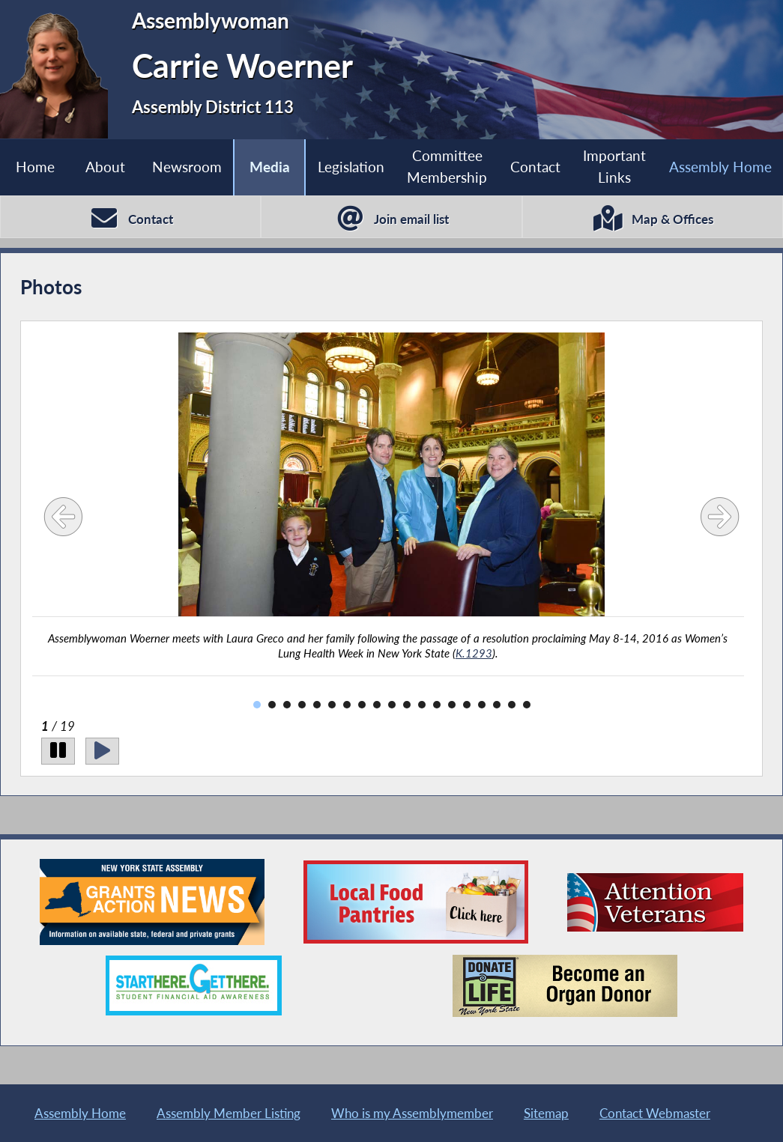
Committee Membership (447, 166)
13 (437, 704)
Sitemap (546, 1113)
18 (512, 704)
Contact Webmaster (654, 1113)
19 (526, 704)
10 (392, 704)
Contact (535, 166)
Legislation (351, 166)
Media (270, 166)
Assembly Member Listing (228, 1113)
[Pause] (58, 751)
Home (35, 166)
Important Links (614, 166)
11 (407, 704)
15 (467, 704)
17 (497, 704)
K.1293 (474, 653)
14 (452, 704)
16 (482, 704)
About (105, 166)
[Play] (102, 751)
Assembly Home (720, 166)
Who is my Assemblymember (412, 1113)
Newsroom (187, 166)
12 (422, 704)
